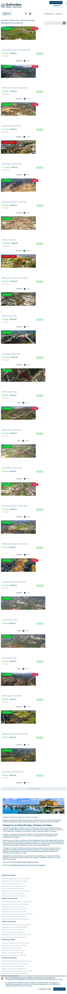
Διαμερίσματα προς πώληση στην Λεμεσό (14, 927)
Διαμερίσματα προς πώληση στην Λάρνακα (15, 964)
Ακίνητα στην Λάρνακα (9, 958)
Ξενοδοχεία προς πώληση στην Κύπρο (14, 886)
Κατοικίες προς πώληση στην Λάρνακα (14, 968)
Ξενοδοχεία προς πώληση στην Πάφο (13, 950)
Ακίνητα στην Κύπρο (9, 875)
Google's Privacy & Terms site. (22, 986)
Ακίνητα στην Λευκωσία (9, 898)
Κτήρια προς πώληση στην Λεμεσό (12, 930)
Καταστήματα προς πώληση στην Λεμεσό (14, 937)
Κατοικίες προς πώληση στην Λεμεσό (13, 932)
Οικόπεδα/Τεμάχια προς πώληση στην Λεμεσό (16, 925)
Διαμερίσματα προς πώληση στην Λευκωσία (15, 904)
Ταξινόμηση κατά (49, 14)
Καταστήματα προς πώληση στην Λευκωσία (15, 919)
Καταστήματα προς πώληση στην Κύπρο (14, 896)
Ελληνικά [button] (57, 6)
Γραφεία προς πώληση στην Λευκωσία (13, 917)
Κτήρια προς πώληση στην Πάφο (12, 948)
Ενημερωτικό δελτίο (56, 2)
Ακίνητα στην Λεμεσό (9, 921)
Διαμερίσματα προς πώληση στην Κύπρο (14, 881)
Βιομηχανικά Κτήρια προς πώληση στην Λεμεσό (16, 935)
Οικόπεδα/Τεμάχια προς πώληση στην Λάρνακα (16, 961)
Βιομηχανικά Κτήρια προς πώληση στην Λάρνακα (17, 971)
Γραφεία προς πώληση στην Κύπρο (13, 893)
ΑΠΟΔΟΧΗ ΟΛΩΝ (59, 989)
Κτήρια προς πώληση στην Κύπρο (12, 884)
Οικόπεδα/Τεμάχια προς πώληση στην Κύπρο (16, 879)
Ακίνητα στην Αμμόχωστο (10, 976)
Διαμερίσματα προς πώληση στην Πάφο (14, 945)
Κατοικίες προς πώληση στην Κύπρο (13, 888)
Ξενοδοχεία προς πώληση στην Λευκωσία (14, 909)
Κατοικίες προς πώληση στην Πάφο (12, 953)
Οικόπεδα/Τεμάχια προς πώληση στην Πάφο (15, 943)
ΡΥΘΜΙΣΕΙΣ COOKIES (45, 989)
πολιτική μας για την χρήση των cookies (50, 979)
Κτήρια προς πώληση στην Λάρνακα (13, 966)
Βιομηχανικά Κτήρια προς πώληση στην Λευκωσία (17, 914)
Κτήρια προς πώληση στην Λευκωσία (13, 907)
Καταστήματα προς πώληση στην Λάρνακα (15, 973)
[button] (3, 32)
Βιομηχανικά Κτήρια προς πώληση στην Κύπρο (16, 891)
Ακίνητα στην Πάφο (8, 940)
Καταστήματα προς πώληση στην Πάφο (14, 955)
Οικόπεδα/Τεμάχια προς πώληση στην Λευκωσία (17, 902)
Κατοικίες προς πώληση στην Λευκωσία (14, 912)
